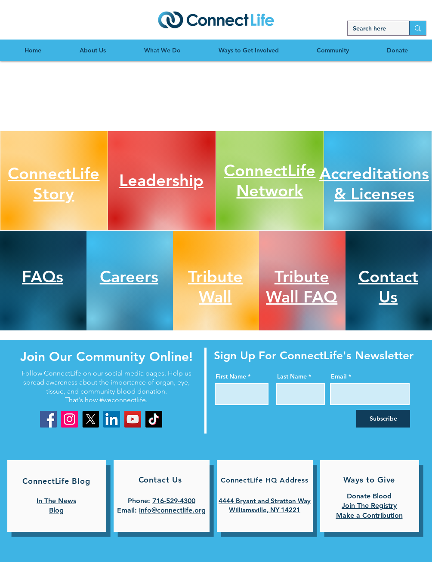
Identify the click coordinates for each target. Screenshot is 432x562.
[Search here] (372, 29)
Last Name (292, 376)
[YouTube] (132, 419)
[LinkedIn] (111, 419)
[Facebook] (48, 419)
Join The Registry (369, 505)
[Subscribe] (383, 419)
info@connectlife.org (172, 510)
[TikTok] (153, 419)
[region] (215, 19)
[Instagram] (69, 419)
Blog (56, 510)
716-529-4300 (173, 501)
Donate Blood (369, 496)
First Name (231, 376)
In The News (56, 501)
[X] (90, 419)
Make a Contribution (369, 515)
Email (339, 376)
